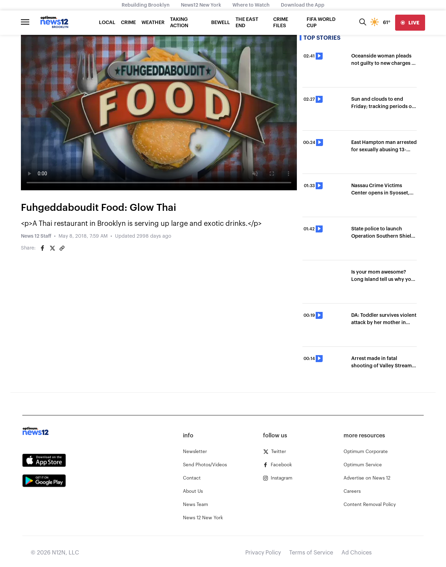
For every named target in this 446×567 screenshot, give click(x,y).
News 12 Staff (36, 236)
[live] (410, 23)
